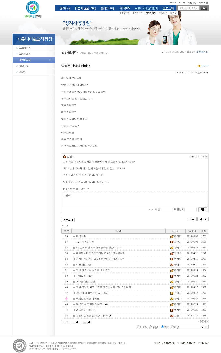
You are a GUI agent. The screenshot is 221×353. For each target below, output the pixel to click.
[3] (204, 321)
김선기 (68, 156)
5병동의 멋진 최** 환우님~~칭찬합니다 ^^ (98, 247)
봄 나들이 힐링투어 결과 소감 (92, 292)
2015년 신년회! (85, 309)
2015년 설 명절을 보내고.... (92, 304)
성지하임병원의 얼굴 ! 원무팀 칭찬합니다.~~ (100, 258)
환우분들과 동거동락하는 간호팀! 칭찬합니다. (101, 253)
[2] (201, 321)
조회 (203, 231)
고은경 (175, 242)
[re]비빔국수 (87, 241)
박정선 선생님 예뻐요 (89, 298)
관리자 (203, 65)
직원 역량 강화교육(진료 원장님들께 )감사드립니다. (104, 287)
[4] (207, 321)
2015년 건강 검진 (85, 281)
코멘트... (135, 199)
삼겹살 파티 (84, 275)
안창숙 (175, 253)
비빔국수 (81, 236)
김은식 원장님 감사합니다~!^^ (94, 315)
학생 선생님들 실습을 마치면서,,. (94, 270)
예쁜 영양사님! (84, 264)
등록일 (192, 231)
